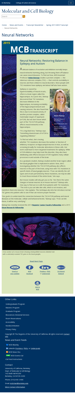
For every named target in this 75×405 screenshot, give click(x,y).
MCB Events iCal (17, 355)
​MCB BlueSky (14, 345)
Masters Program (12, 307)
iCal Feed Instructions (14, 359)
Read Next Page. (36, 261)
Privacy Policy (11, 329)
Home (4, 25)
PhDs (48, 271)
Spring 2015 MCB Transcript (57, 25)
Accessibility (10, 322)
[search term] (12, 16)
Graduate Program (13, 311)
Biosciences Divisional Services (17, 315)
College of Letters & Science (26, 3)
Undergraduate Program (15, 304)
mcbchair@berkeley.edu (19, 383)
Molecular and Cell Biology (28, 11)
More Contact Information (15, 387)
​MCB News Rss (14, 352)
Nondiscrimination (12, 326)
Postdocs (43, 271)
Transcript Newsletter (34, 25)
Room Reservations (13, 318)
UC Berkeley (6, 3)
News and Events (16, 25)
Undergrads (46, 274)
